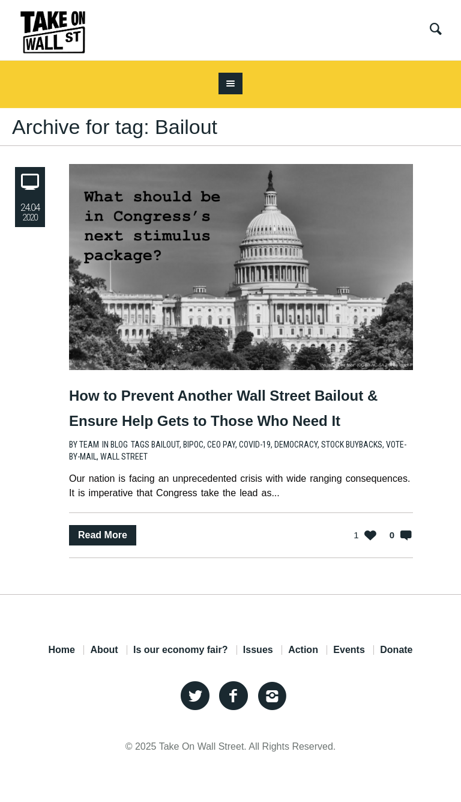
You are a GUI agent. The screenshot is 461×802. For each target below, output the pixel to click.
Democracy (296, 444)
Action (303, 650)
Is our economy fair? (180, 650)
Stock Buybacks (351, 444)
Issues (258, 650)
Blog (119, 444)
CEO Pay (221, 444)
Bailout (165, 444)
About (104, 650)
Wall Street (124, 456)
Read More (102, 535)
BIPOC (193, 444)
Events (348, 650)
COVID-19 (255, 444)
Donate (396, 650)
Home (61, 650)
